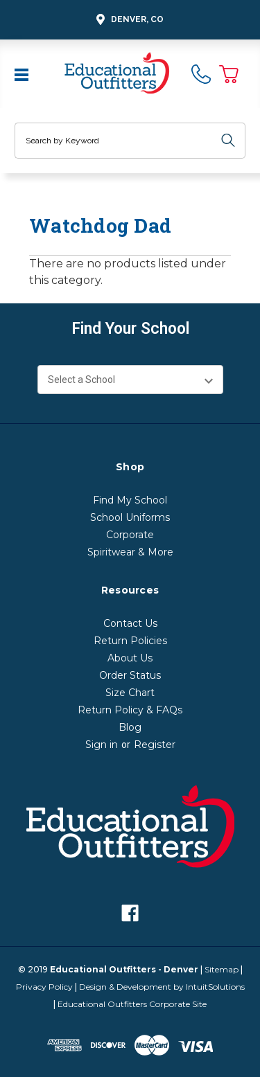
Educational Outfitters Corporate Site (132, 1004)
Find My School (130, 500)
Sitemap (222, 969)
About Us (130, 658)
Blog (130, 727)
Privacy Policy (44, 986)
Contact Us (130, 623)
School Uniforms (130, 517)
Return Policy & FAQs (130, 710)
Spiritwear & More (130, 552)
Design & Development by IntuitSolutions (162, 986)
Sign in (101, 744)
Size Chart (130, 692)
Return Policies (130, 640)
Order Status (130, 675)
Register (154, 744)
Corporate (130, 534)
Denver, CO (128, 20)
